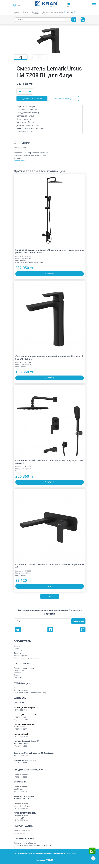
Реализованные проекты (24, 668)
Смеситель (35, 12)
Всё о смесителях (21, 690)
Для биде (70, 12)
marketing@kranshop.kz (23, 818)
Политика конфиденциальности (27, 658)
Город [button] (18, 5)
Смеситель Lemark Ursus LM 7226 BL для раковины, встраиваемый (49, 565)
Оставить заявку (63, 98)
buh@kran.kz (19, 789)
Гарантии (18, 650)
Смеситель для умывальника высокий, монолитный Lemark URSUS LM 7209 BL (49, 357)
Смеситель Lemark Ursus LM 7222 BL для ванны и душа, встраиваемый (49, 461)
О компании (19, 670)
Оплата (17, 646)
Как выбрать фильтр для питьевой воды (30, 692)
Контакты (18, 677)
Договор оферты (20, 655)
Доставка (17, 653)
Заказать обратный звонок (25, 843)
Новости (17, 673)
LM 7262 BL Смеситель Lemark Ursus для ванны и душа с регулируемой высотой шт (49, 251)
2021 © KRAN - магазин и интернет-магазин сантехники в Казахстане (44, 853)
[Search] (44, 19)
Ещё (49, 596)
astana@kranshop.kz (22, 806)
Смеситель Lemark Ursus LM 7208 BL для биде (30, 14)
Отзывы (17, 675)
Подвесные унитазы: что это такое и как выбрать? (34, 688)
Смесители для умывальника (53, 12)
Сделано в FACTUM (44, 860)
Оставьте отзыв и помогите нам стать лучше (32, 845)
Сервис (17, 648)
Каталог (25, 12)
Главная (16, 12)
